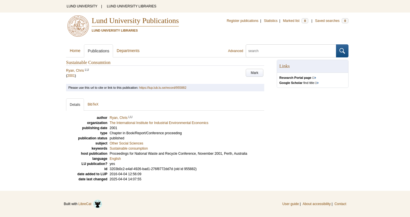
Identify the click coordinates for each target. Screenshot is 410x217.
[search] (291, 50)
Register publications (242, 21)
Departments (128, 50)
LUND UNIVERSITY (82, 6)
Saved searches (331, 21)
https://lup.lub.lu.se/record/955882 (162, 87)
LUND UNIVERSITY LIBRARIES (131, 6)
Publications (98, 51)
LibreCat (90, 203)
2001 (71, 76)
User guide (290, 204)
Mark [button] (255, 73)
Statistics (271, 21)
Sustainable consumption (129, 148)
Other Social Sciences (126, 143)
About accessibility (317, 204)
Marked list (295, 21)
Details (75, 105)
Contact (340, 204)
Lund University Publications (135, 20)
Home (75, 50)
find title (296, 82)
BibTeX (93, 104)
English (115, 159)
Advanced (235, 51)
